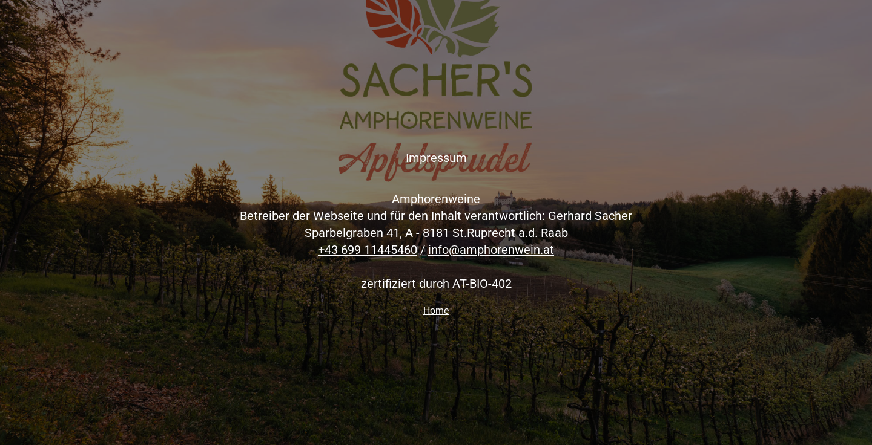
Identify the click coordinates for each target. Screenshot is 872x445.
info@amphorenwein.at (491, 249)
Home (436, 310)
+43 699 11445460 (367, 249)
